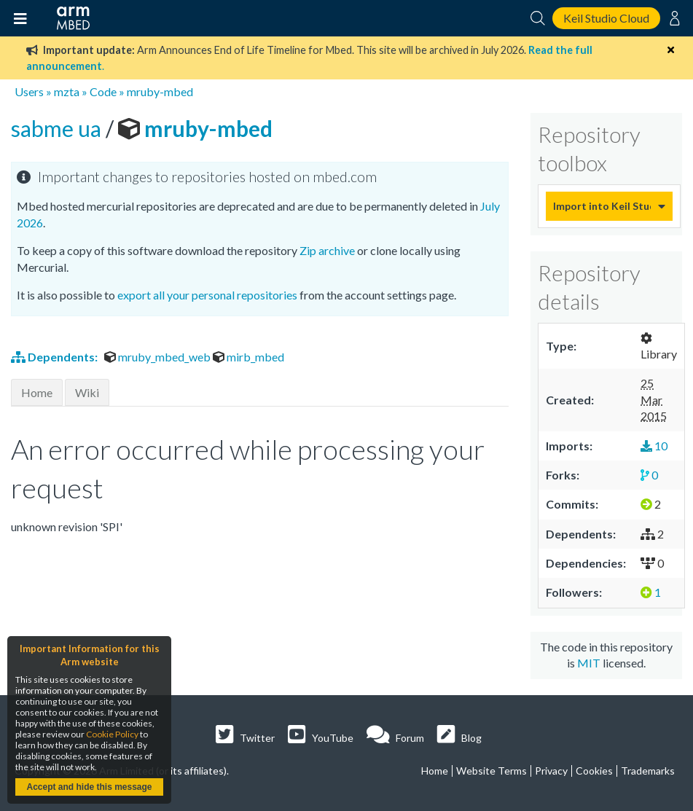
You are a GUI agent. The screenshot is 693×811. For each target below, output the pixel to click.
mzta (66, 91)
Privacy (551, 770)
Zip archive (327, 250)
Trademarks (648, 770)
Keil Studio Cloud (606, 18)
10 (654, 445)
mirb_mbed (248, 357)
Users (29, 91)
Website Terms (491, 770)
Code (103, 91)
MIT (588, 663)
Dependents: (55, 357)
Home (36, 392)
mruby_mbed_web (158, 357)
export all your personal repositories (207, 295)
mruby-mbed (160, 91)
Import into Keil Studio (602, 206)
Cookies (594, 770)
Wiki (87, 392)
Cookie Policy (112, 734)
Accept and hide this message (89, 787)
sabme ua (58, 128)
